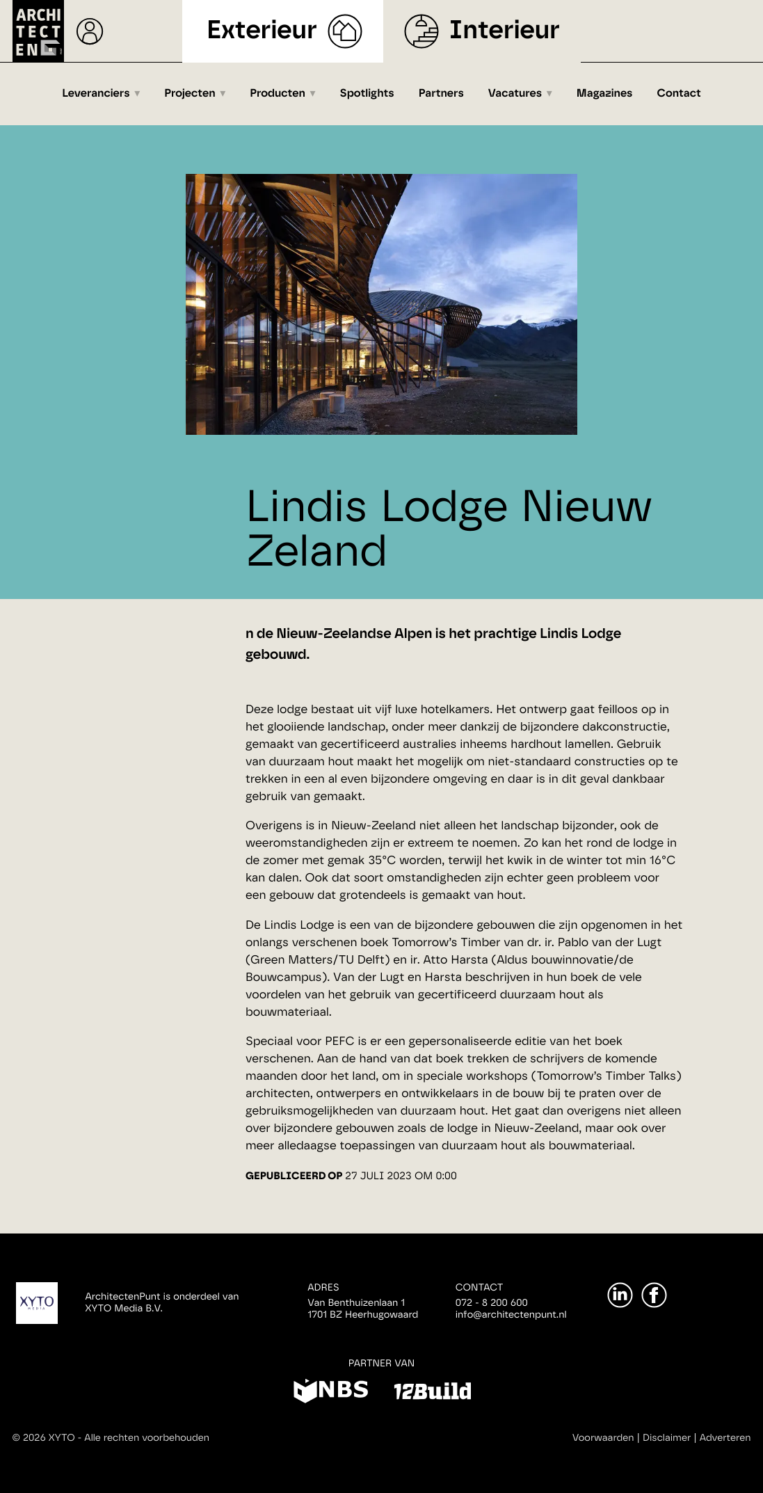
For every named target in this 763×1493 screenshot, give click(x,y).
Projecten (189, 93)
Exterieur (262, 31)
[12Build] (432, 1393)
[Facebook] (654, 1295)
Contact (679, 93)
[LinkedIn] (620, 1295)
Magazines (605, 93)
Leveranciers (95, 93)
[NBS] (330, 1393)
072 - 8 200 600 (492, 1303)
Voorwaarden (603, 1438)
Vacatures (515, 93)
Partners (441, 93)
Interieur (504, 31)
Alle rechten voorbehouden (146, 1438)
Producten (277, 93)
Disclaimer (667, 1438)
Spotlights (367, 93)
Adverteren (725, 1438)
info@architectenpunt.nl (511, 1315)
